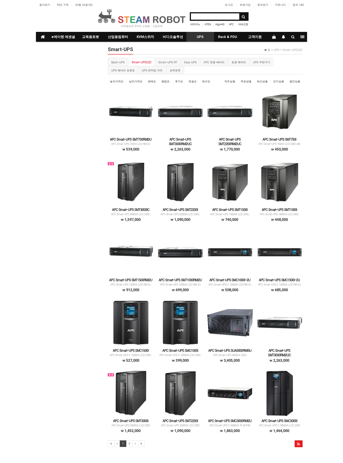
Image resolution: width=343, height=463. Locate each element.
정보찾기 (262, 5)
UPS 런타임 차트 (152, 70)
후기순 (179, 81)
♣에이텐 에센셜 (63, 37)
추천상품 (246, 81)
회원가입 (245, 5)
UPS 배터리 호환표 (123, 70)
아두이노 (195, 24)
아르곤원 (243, 24)
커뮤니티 (280, 5)
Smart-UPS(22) (141, 62)
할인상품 (294, 81)
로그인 (229, 5)
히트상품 (229, 81)
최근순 (206, 81)
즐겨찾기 (44, 5)
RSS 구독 (62, 5)
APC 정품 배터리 (214, 62)
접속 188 (298, 5)
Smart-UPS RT (167, 62)
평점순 (166, 81)
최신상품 (262, 81)
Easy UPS (190, 62)
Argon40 (219, 24)
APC (231, 24)
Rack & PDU (227, 37)
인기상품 (278, 81)
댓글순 (193, 81)
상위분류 (175, 70)
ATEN (208, 24)
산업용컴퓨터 (118, 37)
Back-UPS (118, 62)
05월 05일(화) (84, 5)
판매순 (152, 81)
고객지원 (255, 37)
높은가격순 (117, 81)
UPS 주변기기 (261, 62)
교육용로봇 (90, 37)
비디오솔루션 (173, 37)
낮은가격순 (136, 81)
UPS (200, 37)
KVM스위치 (145, 37)
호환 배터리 (238, 62)
